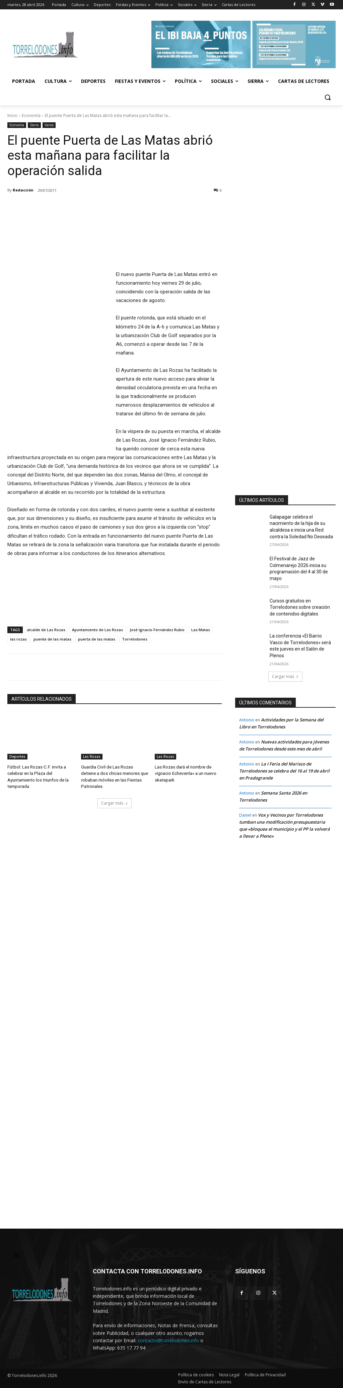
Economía (31, 115)
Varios (49, 125)
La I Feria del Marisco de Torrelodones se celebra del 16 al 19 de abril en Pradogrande (284, 771)
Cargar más (114, 802)
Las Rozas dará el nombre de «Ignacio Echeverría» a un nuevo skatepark (185, 772)
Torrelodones (134, 639)
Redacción (23, 189)
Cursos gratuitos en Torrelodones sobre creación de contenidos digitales (300, 607)
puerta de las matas (96, 639)
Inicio (12, 115)
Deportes (17, 756)
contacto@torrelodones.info (168, 1340)
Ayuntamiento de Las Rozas (97, 629)
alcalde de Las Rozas (46, 629)
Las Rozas (91, 756)
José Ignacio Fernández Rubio (157, 629)
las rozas (18, 639)
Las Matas (200, 629)
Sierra (34, 125)
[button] (328, 97)
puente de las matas (52, 639)
